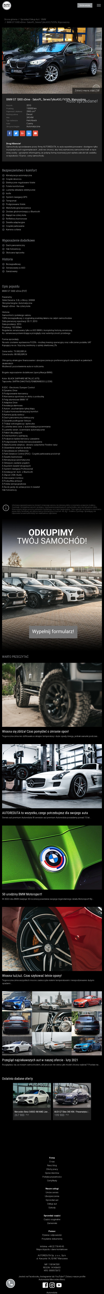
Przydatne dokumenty (52, 1239)
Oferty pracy (52, 1169)
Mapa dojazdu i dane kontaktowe (52, 1249)
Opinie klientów (52, 1173)
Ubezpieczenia (52, 1196)
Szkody (52, 1207)
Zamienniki (52, 1223)
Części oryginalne (52, 1219)
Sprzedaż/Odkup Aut (29, 19)
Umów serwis (52, 1192)
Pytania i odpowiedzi (52, 1235)
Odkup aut (52, 1204)
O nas (52, 1161)
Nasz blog (52, 1165)
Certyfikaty (52, 1180)
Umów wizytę (84, 5)
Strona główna (10, 19)
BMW (43, 19)
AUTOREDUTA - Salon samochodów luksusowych (6, 5)
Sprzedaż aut (52, 1200)
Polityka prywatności (52, 1177)
